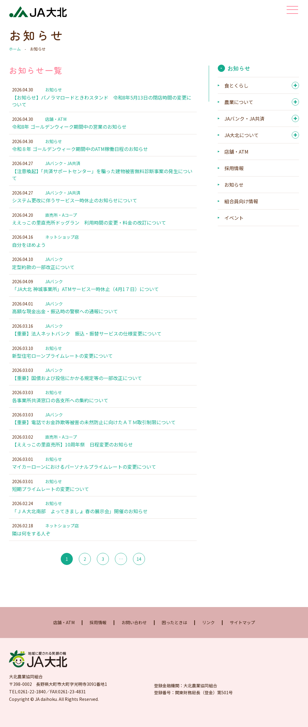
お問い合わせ (134, 636)
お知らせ (53, 90)
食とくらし (236, 87)
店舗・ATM (55, 120)
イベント (234, 219)
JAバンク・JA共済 (62, 166)
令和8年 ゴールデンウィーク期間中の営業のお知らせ (69, 128)
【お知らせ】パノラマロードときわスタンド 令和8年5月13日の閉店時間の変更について (101, 101)
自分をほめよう (29, 250)
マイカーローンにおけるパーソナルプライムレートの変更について (84, 478)
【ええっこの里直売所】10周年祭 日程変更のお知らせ (72, 455)
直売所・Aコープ (61, 219)
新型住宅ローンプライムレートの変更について (62, 364)
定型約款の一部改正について (43, 273)
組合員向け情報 (241, 203)
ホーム (15, 49)
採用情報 (234, 169)
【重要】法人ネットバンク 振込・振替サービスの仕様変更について (87, 341)
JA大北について (241, 136)
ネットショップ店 (62, 242)
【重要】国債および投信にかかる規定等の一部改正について (77, 387)
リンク (208, 636)
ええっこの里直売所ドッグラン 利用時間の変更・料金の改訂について (89, 227)
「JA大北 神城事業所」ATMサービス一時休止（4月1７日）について (85, 295)
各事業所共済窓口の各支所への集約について (60, 410)
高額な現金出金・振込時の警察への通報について (65, 318)
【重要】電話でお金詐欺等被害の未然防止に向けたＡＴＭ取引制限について (94, 433)
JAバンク (54, 265)
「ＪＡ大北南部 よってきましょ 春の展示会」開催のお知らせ (80, 524)
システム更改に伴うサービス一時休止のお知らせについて (74, 204)
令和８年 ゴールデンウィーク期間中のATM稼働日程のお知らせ (80, 151)
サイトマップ (242, 636)
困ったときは (174, 636)
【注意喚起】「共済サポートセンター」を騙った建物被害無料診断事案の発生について (102, 177)
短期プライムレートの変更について (50, 501)
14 (139, 573)
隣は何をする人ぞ (31, 547)
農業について (238, 103)
